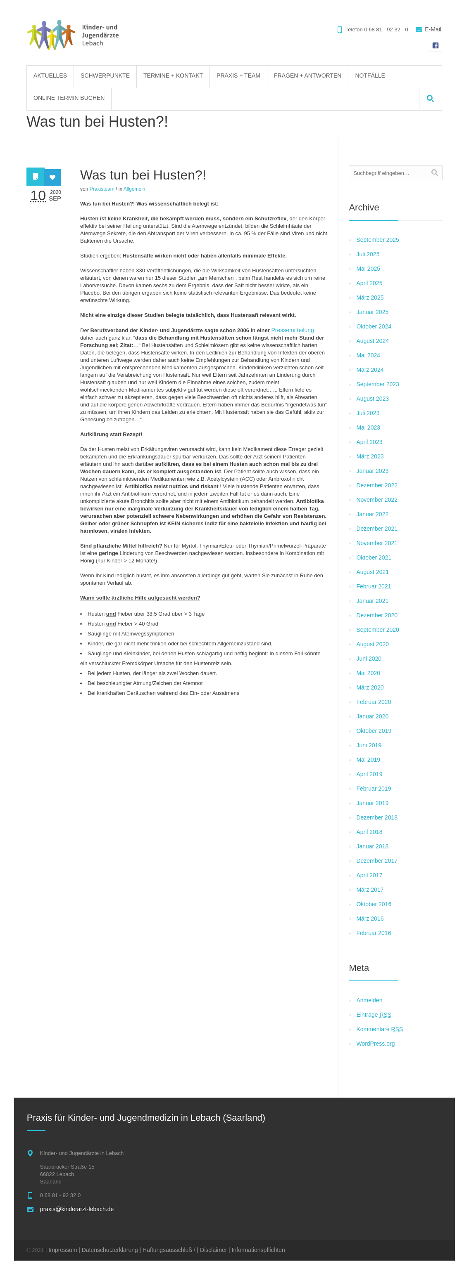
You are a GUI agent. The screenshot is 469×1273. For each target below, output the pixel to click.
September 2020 (377, 629)
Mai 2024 (368, 355)
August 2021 (372, 572)
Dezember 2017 (377, 860)
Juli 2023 (367, 413)
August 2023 (372, 398)
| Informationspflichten (257, 1250)
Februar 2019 (373, 788)
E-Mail (433, 29)
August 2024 (372, 341)
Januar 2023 (372, 471)
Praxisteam (102, 189)
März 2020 (369, 687)
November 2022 (377, 499)
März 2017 (369, 889)
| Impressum (61, 1250)
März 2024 (369, 369)
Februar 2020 (373, 702)
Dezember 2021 (377, 528)
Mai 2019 (368, 759)
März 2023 (369, 456)
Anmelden (369, 1000)
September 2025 (377, 239)
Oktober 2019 (373, 730)
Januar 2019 (372, 803)
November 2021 (377, 543)
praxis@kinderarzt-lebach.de (77, 1209)
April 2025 (369, 283)
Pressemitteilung (292, 330)
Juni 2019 (368, 745)
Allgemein (134, 189)
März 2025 (369, 297)
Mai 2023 (368, 427)
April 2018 (369, 832)
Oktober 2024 (373, 326)
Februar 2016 (373, 933)
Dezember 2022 (377, 485)
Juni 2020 (368, 658)
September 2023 (377, 384)
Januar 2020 (372, 716)
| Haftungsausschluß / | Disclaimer (183, 1250)
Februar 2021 (373, 586)
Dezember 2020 (377, 615)
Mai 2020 (368, 673)
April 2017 (369, 875)
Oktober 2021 (373, 557)
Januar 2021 (372, 601)
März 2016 (369, 918)
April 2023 (369, 442)
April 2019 (369, 774)
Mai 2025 (368, 268)
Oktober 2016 (373, 904)
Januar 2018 (372, 846)
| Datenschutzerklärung (108, 1250)
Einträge (373, 1014)
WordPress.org (375, 1043)
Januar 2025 (372, 312)
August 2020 (372, 644)
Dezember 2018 (377, 817)
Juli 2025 (367, 254)
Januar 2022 (372, 514)
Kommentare (379, 1029)
